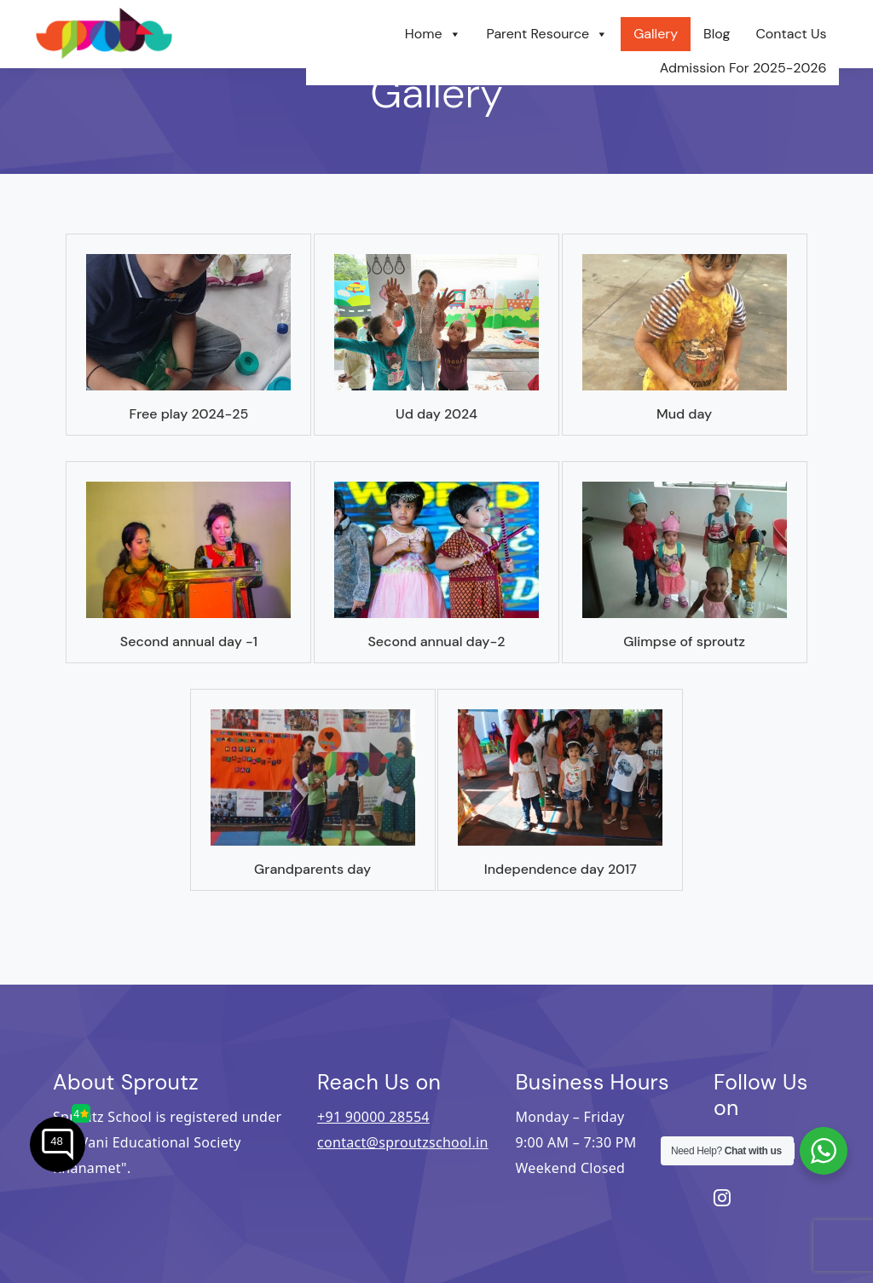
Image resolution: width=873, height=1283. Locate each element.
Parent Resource (548, 34)
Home (433, 34)
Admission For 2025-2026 (743, 68)
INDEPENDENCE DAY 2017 (560, 869)
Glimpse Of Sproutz (684, 641)
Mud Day (684, 414)
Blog (716, 34)
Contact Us (790, 34)
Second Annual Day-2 (436, 641)
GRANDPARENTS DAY (312, 869)
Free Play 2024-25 (188, 414)
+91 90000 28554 (373, 1116)
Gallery (655, 34)
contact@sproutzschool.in (403, 1142)
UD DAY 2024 (436, 414)
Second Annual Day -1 (188, 641)
